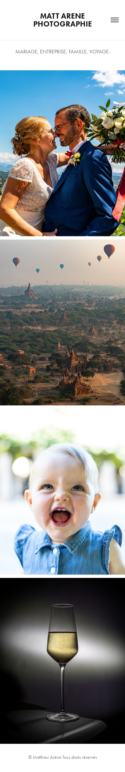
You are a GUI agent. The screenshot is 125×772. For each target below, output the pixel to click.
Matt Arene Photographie (62, 20)
